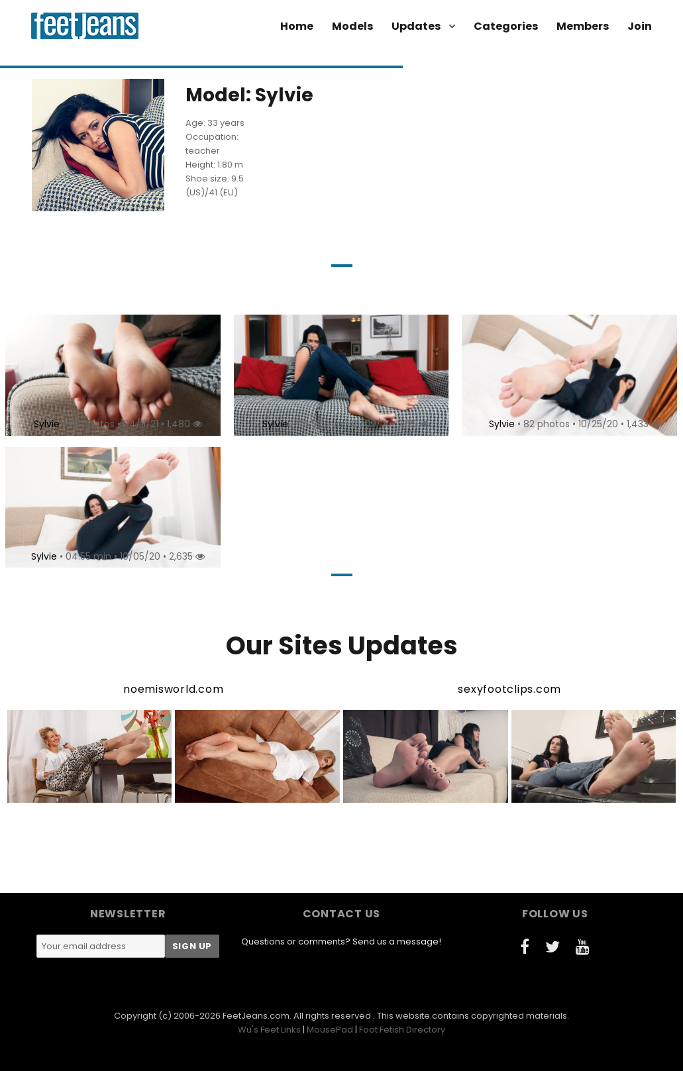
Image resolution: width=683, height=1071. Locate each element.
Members (582, 26)
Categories (506, 26)
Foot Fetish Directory (402, 1029)
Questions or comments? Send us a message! (341, 941)
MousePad (330, 1029)
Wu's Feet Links (269, 1029)
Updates (416, 26)
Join (639, 26)
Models (352, 26)
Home (296, 26)
